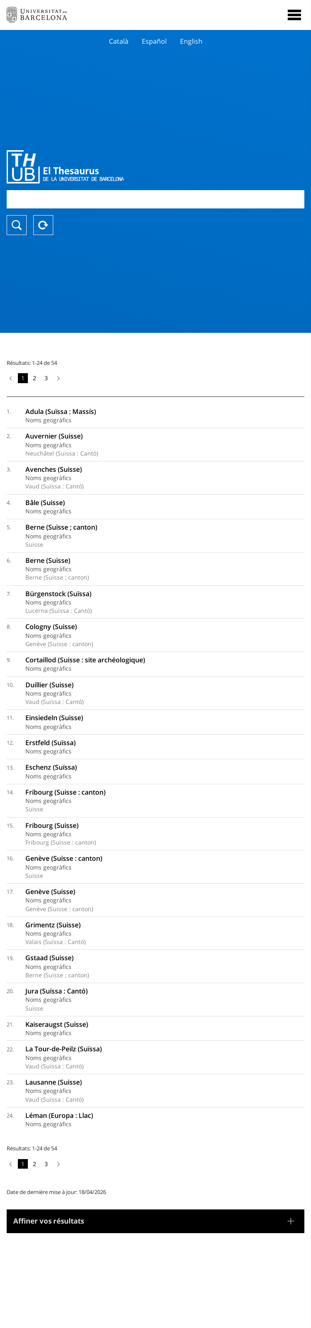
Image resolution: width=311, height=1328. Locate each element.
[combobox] (155, 199)
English (191, 41)
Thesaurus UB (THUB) (111, 166)
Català (118, 41)
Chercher (17, 225)
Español (154, 41)
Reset (43, 225)
